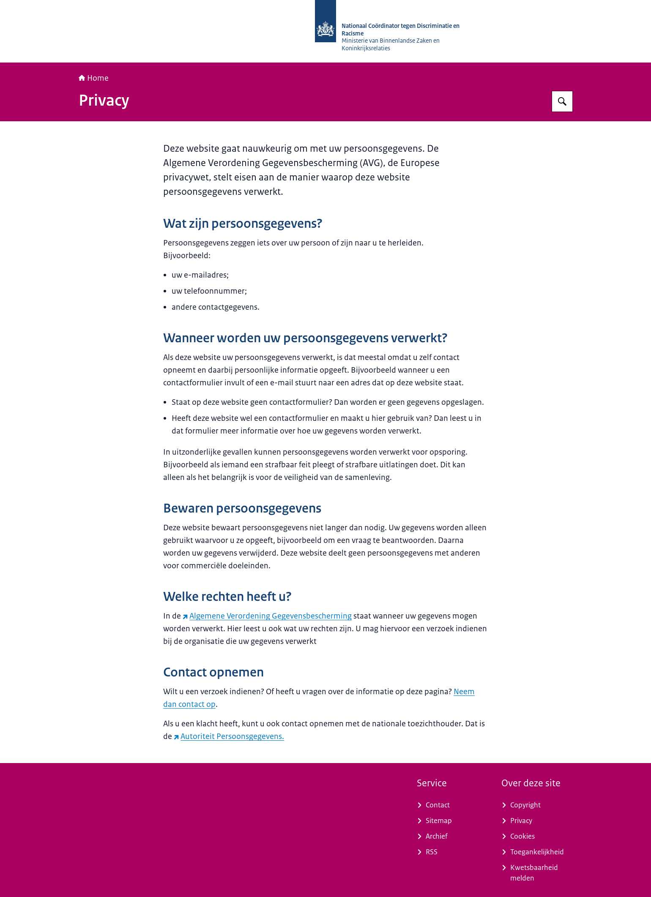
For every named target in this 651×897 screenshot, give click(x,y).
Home (94, 78)
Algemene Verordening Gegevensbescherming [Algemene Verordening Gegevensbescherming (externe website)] (267, 616)
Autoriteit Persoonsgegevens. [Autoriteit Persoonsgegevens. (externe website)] (229, 736)
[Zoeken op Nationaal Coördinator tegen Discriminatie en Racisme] (562, 101)
